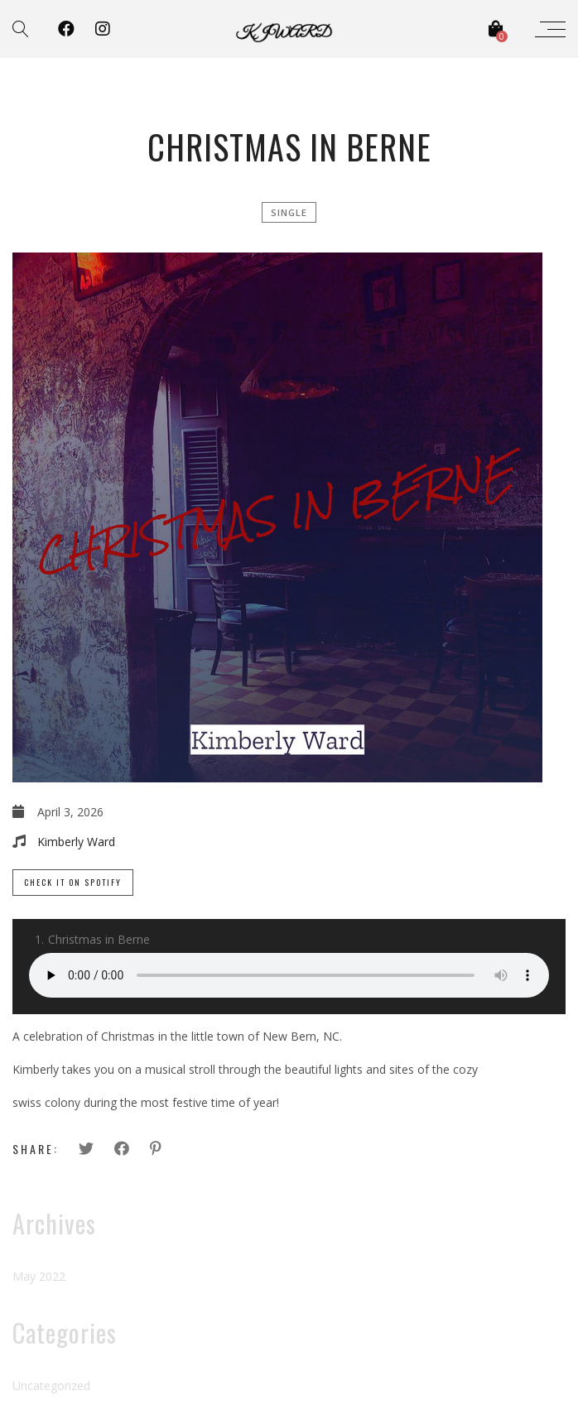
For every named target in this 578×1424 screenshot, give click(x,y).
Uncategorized (51, 1385)
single (289, 212)
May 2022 (38, 1276)
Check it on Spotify (73, 882)
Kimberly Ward (76, 841)
